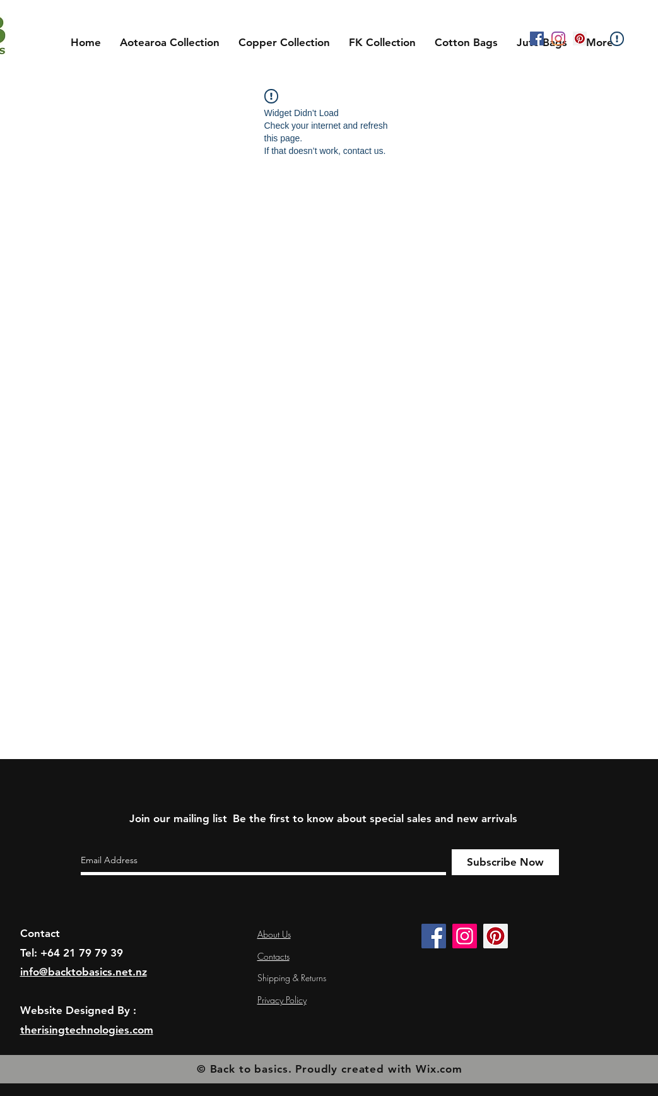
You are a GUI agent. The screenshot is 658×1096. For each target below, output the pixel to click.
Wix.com (439, 1069)
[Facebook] (537, 38)
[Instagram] (558, 38)
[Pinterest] (580, 38)
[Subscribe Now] (505, 862)
